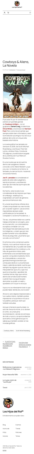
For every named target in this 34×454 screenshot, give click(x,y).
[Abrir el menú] (30, 13)
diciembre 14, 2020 (26, 374)
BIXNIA (4, 450)
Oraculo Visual (21, 70)
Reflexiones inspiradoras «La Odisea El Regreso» (12, 368)
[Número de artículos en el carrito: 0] (8, 12)
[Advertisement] (17, 38)
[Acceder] (4, 12)
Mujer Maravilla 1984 (10, 374)
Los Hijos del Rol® (17, 7)
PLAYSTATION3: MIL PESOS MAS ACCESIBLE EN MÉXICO (9, 345)
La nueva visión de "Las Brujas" (9, 381)
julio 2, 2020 (28, 387)
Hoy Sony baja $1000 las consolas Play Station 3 (25, 345)
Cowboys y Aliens (9, 330)
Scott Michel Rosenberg (23, 330)
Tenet (5, 387)
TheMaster (12, 70)
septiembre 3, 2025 (28, 368)
